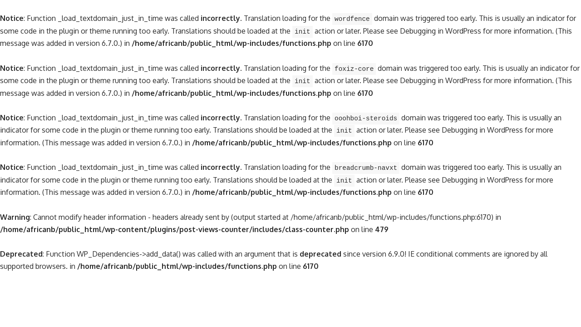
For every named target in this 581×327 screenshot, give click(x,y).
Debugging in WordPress (440, 30)
